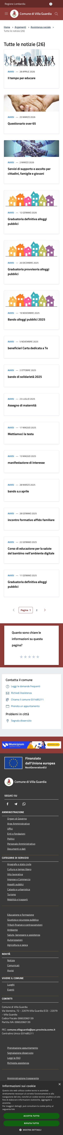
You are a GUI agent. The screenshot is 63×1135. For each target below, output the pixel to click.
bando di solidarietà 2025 (25, 376)
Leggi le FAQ (14, 1058)
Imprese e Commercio (18, 879)
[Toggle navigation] (6, 13)
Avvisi (11, 71)
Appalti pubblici (15, 884)
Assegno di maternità (22, 405)
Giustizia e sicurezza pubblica (23, 920)
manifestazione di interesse (26, 462)
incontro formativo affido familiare (31, 519)
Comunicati (13, 965)
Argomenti (20, 27)
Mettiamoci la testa (21, 433)
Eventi (10, 989)
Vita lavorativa (15, 874)
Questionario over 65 (22, 123)
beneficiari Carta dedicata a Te (28, 348)
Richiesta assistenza (18, 1063)
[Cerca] (56, 14)
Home (7, 27)
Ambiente (12, 930)
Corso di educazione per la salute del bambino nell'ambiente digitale (31, 551)
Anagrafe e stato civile (19, 864)
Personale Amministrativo (21, 844)
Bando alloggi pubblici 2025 (26, 319)
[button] (32, 1129)
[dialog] (31, 1108)
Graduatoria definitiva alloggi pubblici (27, 221)
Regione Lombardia (15, 4)
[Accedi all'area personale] (51, 4)
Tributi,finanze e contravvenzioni (24, 925)
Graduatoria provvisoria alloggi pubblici (28, 271)
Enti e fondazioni (16, 834)
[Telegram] (16, 804)
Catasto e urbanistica (18, 889)
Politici (11, 839)
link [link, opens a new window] (13, 1109)
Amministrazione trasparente (23, 1078)
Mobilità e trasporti (17, 899)
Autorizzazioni (15, 940)
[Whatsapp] (24, 804)
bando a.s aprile (18, 491)
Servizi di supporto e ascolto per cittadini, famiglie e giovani (29, 171)
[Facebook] (7, 804)
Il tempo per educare (21, 78)
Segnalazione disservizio (20, 1053)
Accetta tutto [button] (31, 1116)
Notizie (11, 960)
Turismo (11, 894)
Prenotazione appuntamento (22, 1048)
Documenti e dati (16, 849)
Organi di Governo (17, 818)
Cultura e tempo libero (19, 869)
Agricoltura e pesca (17, 945)
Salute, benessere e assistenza (23, 935)
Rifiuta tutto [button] (31, 1123)
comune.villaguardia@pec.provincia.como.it (31, 1029)
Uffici (10, 829)
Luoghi (11, 984)
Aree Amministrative (18, 823)
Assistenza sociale (41, 27)
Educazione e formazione (20, 915)
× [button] (59, 1084)
